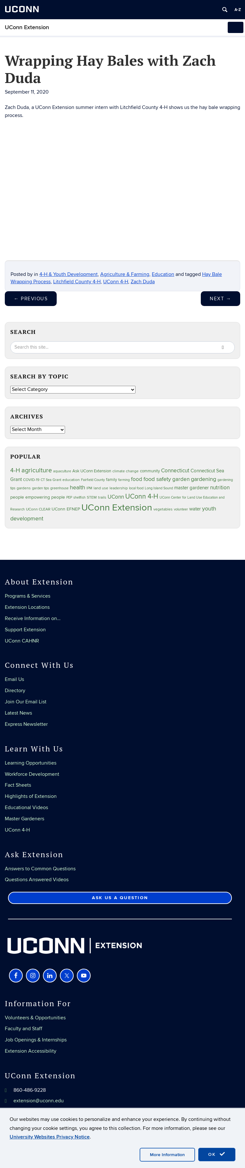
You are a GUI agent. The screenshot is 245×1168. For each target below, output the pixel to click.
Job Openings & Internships (36, 1040)
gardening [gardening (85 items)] (203, 479)
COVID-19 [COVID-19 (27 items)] (31, 479)
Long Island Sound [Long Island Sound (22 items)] (159, 488)
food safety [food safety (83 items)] (157, 479)
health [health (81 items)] (77, 487)
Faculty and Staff (23, 1028)
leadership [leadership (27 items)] (119, 488)
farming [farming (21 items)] (124, 480)
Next (220, 299)
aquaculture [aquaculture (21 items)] (62, 471)
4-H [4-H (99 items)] (15, 470)
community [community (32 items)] (150, 471)
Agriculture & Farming (124, 274)
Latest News (18, 713)
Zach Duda (143, 281)
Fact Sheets (18, 785)
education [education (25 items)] (71, 479)
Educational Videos (26, 807)
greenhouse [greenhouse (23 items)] (59, 488)
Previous (31, 299)
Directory (15, 690)
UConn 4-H (115, 281)
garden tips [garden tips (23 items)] (40, 488)
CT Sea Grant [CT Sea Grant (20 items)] (51, 480)
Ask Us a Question (120, 897)
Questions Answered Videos (37, 879)
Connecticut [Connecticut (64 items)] (175, 471)
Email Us (14, 679)
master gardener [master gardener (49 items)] (191, 488)
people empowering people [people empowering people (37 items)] (37, 497)
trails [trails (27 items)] (102, 497)
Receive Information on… (33, 618)
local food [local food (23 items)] (136, 488)
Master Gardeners (24, 819)
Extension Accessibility (30, 1051)
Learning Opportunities (30, 763)
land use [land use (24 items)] (101, 488)
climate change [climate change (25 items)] (125, 471)
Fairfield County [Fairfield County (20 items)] (93, 480)
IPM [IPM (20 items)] (89, 488)
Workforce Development (32, 774)
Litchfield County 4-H (77, 281)
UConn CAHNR (22, 641)
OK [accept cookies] (216, 1154)
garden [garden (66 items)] (181, 479)
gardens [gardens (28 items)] (24, 488)
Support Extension (25, 629)
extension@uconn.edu (38, 1101)
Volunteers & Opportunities (35, 1018)
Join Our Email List (25, 702)
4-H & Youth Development (68, 274)
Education (163, 274)
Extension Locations (27, 607)
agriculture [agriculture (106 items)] (36, 470)
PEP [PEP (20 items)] (69, 497)
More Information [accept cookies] (167, 1154)
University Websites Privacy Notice (50, 1137)
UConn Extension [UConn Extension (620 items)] (116, 507)
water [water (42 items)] (195, 509)
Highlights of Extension (31, 796)
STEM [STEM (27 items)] (92, 497)
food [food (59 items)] (136, 479)
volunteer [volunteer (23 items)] (181, 509)
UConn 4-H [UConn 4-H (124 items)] (141, 497)
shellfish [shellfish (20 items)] (79, 497)
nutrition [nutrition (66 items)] (220, 487)
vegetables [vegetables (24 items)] (163, 509)
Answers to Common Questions (40, 869)
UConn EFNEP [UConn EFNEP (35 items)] (66, 509)
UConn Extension (27, 27)
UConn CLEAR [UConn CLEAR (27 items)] (38, 509)
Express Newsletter (26, 724)
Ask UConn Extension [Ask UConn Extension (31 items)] (91, 471)
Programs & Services (27, 596)
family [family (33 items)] (111, 479)
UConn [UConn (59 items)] (116, 497)
